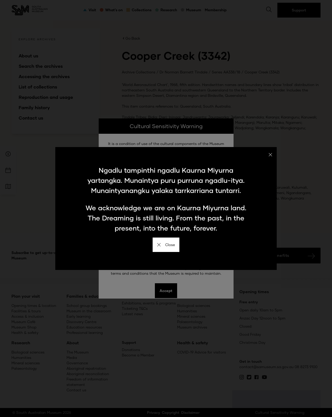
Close (166, 244)
